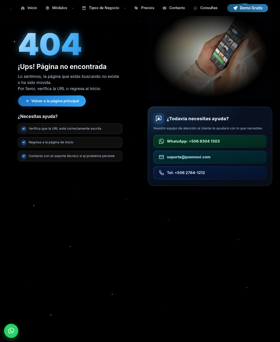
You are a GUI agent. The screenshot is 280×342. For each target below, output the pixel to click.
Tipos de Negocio (101, 8)
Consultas (205, 8)
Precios (144, 8)
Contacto (173, 8)
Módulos (56, 8)
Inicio (29, 8)
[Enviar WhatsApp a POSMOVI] (11, 331)
